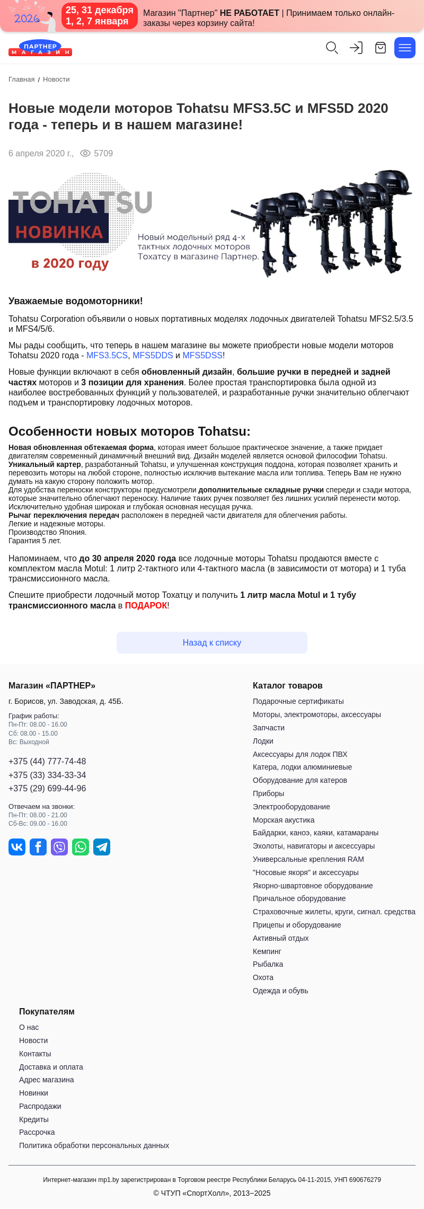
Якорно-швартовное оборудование (313, 885)
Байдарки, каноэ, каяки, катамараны (315, 833)
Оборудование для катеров (300, 780)
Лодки (263, 741)
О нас (29, 1027)
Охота (263, 977)
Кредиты (34, 1119)
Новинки (33, 1093)
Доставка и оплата (51, 1067)
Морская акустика (283, 820)
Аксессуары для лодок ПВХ (300, 754)
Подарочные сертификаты (298, 702)
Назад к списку (212, 642)
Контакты (35, 1053)
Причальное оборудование (299, 899)
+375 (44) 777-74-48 (47, 761)
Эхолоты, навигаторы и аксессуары (314, 846)
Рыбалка (268, 964)
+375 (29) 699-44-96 (47, 788)
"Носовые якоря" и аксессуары (306, 872)
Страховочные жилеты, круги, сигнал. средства (334, 911)
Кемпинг (267, 951)
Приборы (268, 793)
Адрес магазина (46, 1080)
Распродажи (40, 1106)
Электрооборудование (291, 806)
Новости (33, 1040)
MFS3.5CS (107, 355)
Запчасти (269, 727)
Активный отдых (280, 938)
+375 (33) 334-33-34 (47, 775)
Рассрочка (37, 1132)
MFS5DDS (152, 355)
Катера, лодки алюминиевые (302, 767)
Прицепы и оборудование (297, 925)
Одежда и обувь (280, 990)
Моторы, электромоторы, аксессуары (317, 715)
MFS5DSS (202, 355)
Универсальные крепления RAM (308, 859)
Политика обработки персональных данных (94, 1146)
